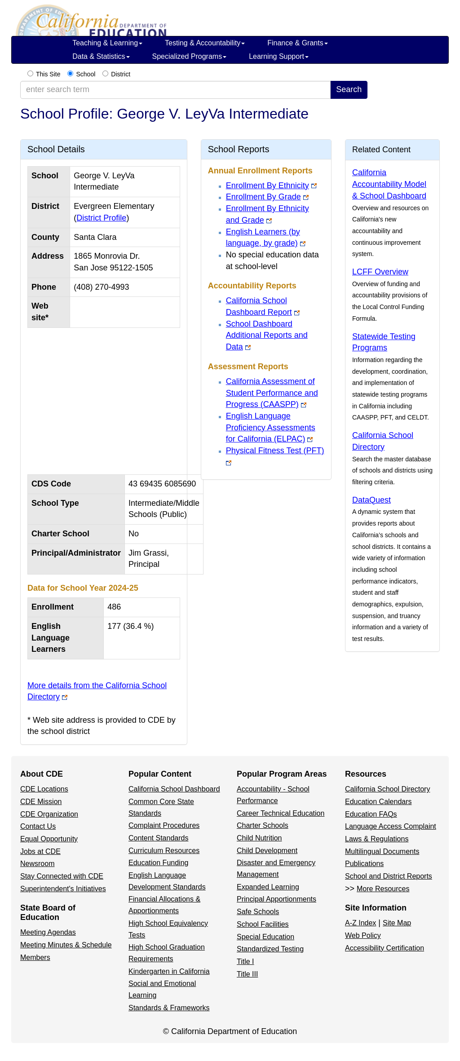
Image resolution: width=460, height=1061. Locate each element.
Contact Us (38, 826)
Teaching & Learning (107, 43)
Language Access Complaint (390, 826)
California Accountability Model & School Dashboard (389, 184)
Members (35, 957)
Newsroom (37, 863)
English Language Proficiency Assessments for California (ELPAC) (270, 427)
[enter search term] (175, 90)
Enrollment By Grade (263, 196)
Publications (364, 863)
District (120, 74)
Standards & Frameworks (169, 1008)
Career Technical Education (280, 813)
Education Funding (158, 862)
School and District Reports (388, 876)
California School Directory (387, 789)
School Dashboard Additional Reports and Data (267, 335)
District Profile (101, 217)
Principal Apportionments (276, 899)
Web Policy (363, 935)
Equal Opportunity (49, 839)
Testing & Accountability (205, 43)
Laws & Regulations (376, 839)
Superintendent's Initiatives (63, 889)
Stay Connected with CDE (61, 876)
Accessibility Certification (384, 948)
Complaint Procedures (163, 825)
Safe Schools (258, 911)
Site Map (397, 923)
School (85, 74)
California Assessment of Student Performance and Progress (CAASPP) (272, 393)
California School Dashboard (174, 789)
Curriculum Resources (163, 850)
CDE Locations (44, 789)
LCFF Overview (380, 271)
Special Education (265, 937)
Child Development (267, 850)
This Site (48, 74)
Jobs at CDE (40, 851)
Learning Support (279, 56)
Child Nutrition (259, 838)
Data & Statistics (100, 56)
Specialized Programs (189, 56)
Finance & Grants (297, 43)
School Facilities (263, 924)
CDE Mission (41, 801)
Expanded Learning (268, 887)
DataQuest (371, 499)
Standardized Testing (270, 949)
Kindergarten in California (169, 971)
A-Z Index (360, 923)
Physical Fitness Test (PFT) (275, 450)
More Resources (383, 889)
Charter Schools (262, 825)
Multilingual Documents (382, 851)
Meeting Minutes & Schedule (66, 945)
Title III (247, 974)
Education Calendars (378, 801)
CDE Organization (49, 814)
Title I (245, 961)
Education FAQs (371, 814)
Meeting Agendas (48, 932)
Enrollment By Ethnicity (267, 185)
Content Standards (158, 838)
